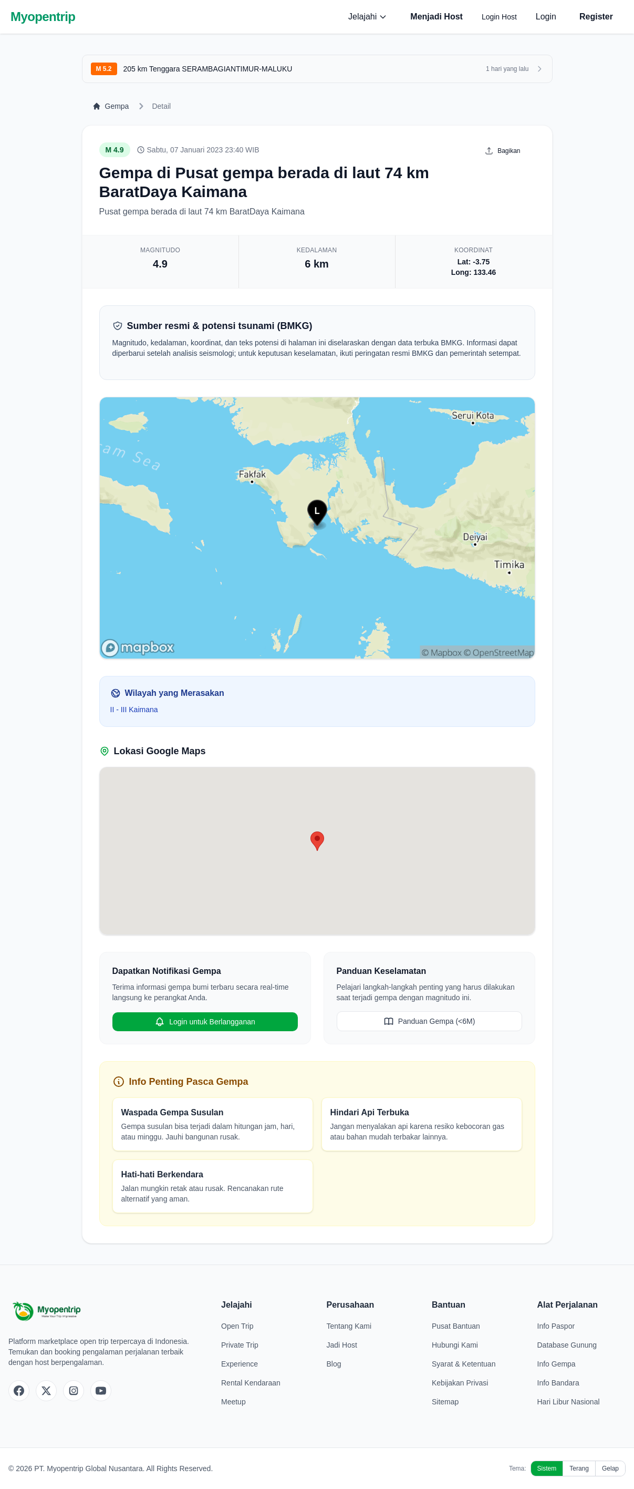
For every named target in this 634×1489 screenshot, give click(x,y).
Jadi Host (342, 1345)
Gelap (610, 1468)
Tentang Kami (349, 1326)
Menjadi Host (436, 16)
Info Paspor (556, 1326)
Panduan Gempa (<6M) (429, 1021)
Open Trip (237, 1326)
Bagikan (502, 151)
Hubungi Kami (455, 1345)
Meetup (233, 1402)
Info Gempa (556, 1364)
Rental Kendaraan (250, 1383)
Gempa (110, 106)
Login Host (499, 17)
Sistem (547, 1468)
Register (596, 16)
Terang (579, 1468)
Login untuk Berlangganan (204, 1021)
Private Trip (239, 1345)
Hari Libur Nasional (568, 1402)
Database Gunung (567, 1345)
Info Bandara (558, 1383)
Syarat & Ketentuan (463, 1364)
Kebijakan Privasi (460, 1383)
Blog (334, 1364)
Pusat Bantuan (456, 1326)
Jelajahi (367, 16)
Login (546, 16)
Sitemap (445, 1402)
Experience (239, 1364)
